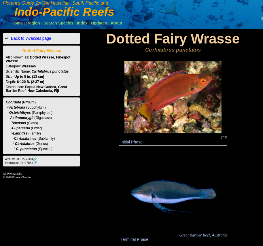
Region (33, 23)
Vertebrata (16, 107)
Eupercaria (21, 128)
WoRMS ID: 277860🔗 (21, 159)
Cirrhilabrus (25, 144)
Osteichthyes (20, 113)
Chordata (13, 102)
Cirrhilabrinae (25, 139)
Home (17, 23)
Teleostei (18, 123)
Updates (99, 23)
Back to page (30, 38)
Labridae (20, 133)
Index (82, 23)
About (116, 23)
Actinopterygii (21, 118)
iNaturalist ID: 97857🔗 (21, 162)
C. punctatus (26, 149)
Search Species (58, 23)
